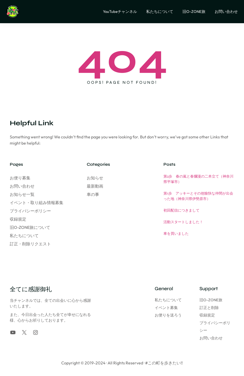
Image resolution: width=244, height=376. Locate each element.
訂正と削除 (198, 307)
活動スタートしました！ (183, 222)
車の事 (93, 194)
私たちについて (24, 235)
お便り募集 (20, 177)
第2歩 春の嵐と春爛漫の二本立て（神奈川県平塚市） (198, 179)
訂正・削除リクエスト (30, 243)
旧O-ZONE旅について (30, 227)
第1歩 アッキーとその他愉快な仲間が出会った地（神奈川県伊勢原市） (198, 196)
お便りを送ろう (146, 315)
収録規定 (18, 219)
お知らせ (95, 177)
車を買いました (176, 233)
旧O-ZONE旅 (200, 299)
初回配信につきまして (181, 210)
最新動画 (95, 186)
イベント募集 (144, 307)
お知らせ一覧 (22, 194)
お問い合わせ (22, 186)
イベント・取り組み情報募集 (36, 202)
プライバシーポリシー (30, 210)
